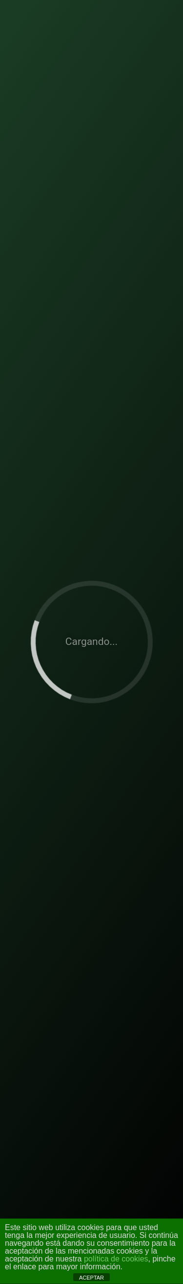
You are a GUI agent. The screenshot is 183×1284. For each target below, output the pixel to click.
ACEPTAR (91, 1278)
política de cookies (116, 1259)
